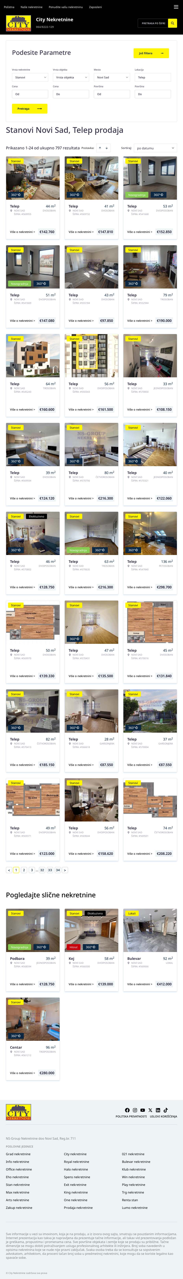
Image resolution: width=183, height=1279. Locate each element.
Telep (141, 75)
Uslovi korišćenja (163, 1114)
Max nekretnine (17, 1190)
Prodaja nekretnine (78, 1206)
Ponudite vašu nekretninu (66, 7)
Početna (9, 7)
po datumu (145, 146)
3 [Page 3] (32, 868)
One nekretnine (75, 1198)
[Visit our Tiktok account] (165, 1108)
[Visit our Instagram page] (135, 1108)
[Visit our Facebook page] (127, 1108)
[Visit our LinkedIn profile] (158, 1108)
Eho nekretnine (17, 1175)
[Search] (172, 23)
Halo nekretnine (76, 1167)
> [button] (65, 868)
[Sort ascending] (100, 146)
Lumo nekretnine (135, 1206)
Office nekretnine (19, 1167)
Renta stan (130, 1198)
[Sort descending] (107, 146)
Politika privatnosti (131, 1114)
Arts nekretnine (17, 1198)
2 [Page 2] (24, 868)
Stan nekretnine (18, 1183)
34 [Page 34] (58, 868)
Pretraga (30, 107)
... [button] (37, 868)
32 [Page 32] (42, 868)
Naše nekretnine (32, 7)
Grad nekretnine (18, 1152)
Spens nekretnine (77, 1175)
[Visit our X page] (150, 1108)
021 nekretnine (133, 1152)
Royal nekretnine (76, 1160)
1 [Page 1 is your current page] (16, 868)
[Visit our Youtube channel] (142, 1108)
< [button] (9, 868)
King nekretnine (76, 1190)
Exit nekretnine (75, 1183)
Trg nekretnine (133, 1190)
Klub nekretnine (134, 1167)
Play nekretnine (133, 1183)
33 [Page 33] (50, 868)
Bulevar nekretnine (136, 1160)
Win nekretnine (133, 1175)
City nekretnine (75, 1152)
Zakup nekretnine (19, 1206)
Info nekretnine (17, 1160)
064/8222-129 (45, 27)
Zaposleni (95, 7)
